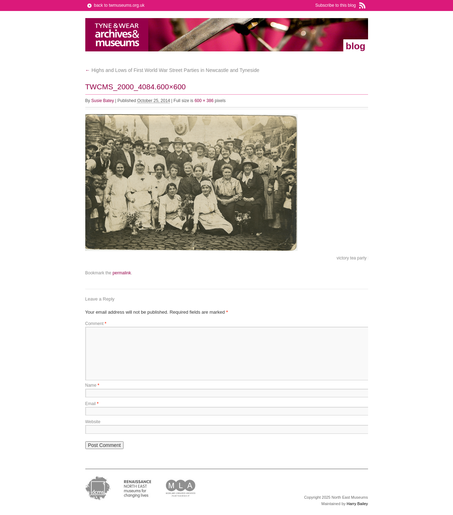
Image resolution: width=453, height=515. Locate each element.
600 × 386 (204, 100)
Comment (96, 323)
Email (92, 403)
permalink (122, 272)
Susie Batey (102, 100)
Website (93, 421)
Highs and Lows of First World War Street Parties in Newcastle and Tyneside (172, 70)
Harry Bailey (357, 504)
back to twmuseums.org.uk (119, 5)
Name (92, 385)
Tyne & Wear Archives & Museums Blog (117, 34)
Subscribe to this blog (335, 5)
